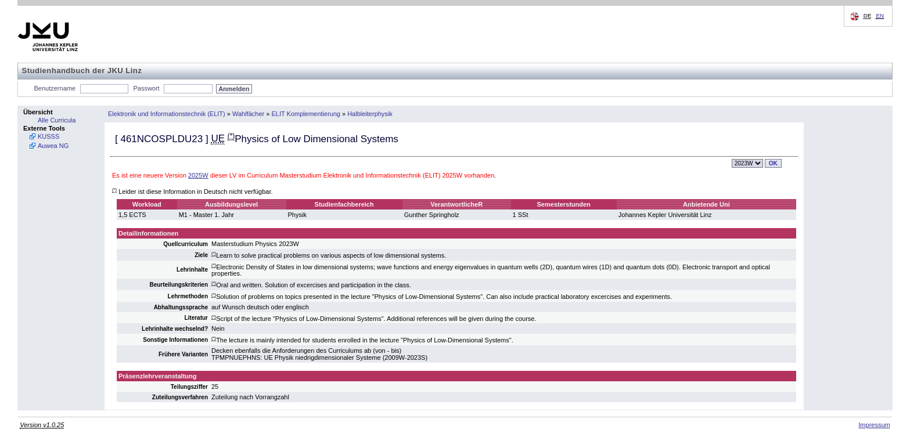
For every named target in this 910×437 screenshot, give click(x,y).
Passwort (146, 88)
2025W (198, 175)
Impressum (874, 424)
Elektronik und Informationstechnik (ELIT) (166, 113)
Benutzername (55, 88)
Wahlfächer (248, 113)
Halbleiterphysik (370, 113)
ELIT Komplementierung (306, 113)
